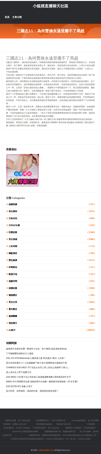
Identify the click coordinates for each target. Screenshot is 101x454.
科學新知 (52, 267)
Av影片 (52, 330)
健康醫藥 (52, 316)
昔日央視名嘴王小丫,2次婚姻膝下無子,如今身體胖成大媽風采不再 (36, 363)
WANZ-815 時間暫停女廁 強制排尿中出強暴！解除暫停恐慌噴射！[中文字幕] (41, 381)
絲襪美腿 (52, 204)
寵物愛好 (52, 295)
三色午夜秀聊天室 (58, 420)
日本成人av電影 (84, 439)
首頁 (7, 17)
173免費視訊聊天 (39, 428)
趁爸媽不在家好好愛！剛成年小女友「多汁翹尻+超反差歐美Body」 (37, 349)
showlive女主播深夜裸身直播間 (25, 431)
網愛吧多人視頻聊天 (73, 428)
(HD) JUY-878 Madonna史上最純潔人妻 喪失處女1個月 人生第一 (36, 358)
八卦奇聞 (52, 246)
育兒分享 (52, 302)
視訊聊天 (52, 323)
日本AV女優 (52, 225)
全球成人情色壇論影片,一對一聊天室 (61, 439)
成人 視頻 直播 (24, 420)
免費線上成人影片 (19, 424)
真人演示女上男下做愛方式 (18, 372)
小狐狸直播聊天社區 (50, 6)
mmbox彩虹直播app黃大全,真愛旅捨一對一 (80, 435)
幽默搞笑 (52, 253)
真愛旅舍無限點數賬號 (51, 435)
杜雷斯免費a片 (90, 428)
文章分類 (17, 17)
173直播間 (90, 424)
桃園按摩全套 (34, 435)
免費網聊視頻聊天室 (52, 431)
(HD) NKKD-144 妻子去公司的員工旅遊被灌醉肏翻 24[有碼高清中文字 (38, 377)
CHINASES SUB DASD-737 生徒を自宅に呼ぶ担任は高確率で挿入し (37, 367)
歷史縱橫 (52, 260)
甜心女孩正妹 (53, 428)
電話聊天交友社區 (63, 424)
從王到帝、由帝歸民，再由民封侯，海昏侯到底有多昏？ (32, 391)
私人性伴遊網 (85, 431)
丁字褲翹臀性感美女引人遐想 (19, 353)
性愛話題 (52, 232)
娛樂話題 (52, 288)
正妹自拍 (52, 218)
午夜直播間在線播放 (44, 424)
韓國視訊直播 (10, 420)
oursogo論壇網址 (79, 420)
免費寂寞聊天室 (69, 431)
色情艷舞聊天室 (42, 420)
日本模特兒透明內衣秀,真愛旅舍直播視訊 (27, 439)
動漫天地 (52, 274)
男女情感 (52, 239)
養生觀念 (52, 309)
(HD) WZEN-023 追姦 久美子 (19, 386)
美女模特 (52, 211)
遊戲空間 (52, 281)
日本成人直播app (23, 428)
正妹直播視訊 (8, 428)
